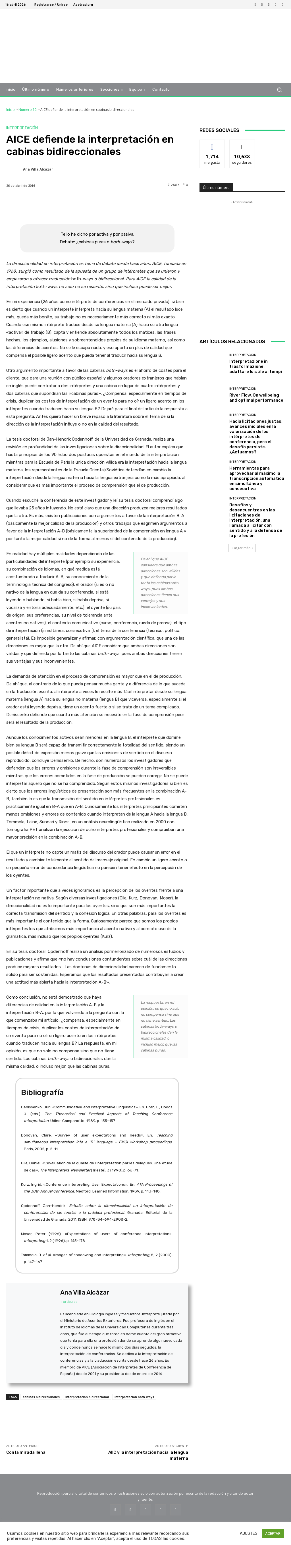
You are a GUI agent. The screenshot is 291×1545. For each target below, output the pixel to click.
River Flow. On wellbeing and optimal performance (256, 398)
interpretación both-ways (134, 1397)
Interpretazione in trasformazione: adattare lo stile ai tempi (255, 366)
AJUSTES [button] (248, 1533)
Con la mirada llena (25, 1452)
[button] (279, 89)
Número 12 (27, 109)
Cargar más (242, 548)
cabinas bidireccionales (41, 1397)
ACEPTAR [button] (272, 1533)
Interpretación (22, 128)
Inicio (10, 109)
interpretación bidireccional (87, 1397)
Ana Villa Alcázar (38, 169)
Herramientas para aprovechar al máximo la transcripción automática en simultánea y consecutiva (256, 478)
